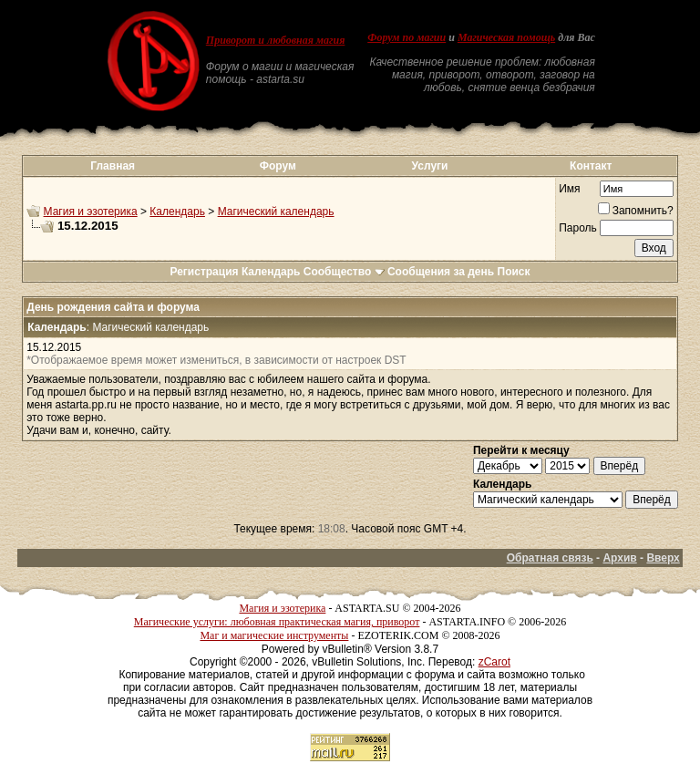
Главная (112, 166)
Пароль (578, 228)
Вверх (662, 558)
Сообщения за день (440, 271)
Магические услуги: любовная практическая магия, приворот (277, 621)
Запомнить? (636, 210)
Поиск (514, 271)
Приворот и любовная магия (275, 40)
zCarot (494, 662)
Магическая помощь (506, 37)
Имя (569, 188)
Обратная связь (550, 558)
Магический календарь (276, 211)
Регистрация (204, 271)
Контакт (591, 166)
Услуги (430, 166)
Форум (278, 166)
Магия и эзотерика (91, 211)
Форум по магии (406, 37)
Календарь (177, 211)
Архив (619, 558)
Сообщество (344, 271)
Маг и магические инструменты (274, 635)
